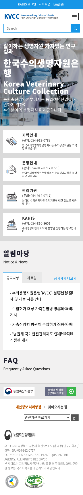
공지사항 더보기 (65, 278)
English (58, 4)
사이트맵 (44, 4)
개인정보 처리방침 (28, 406)
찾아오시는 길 (57, 406)
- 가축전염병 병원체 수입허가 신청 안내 (41, 324)
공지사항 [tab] (13, 277)
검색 (75, 28)
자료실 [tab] (32, 277)
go (74, 417)
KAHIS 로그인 (27, 4)
